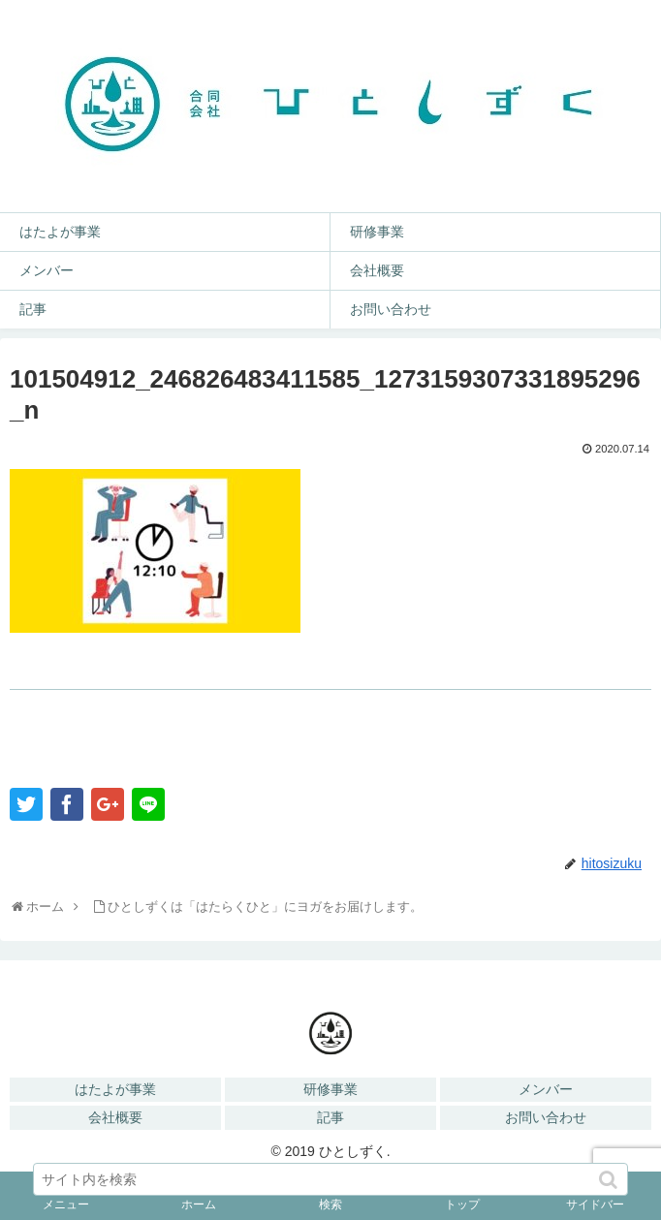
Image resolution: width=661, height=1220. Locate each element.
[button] (609, 1180)
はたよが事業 (115, 1089)
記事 (330, 1117)
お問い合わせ (545, 1117)
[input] (330, 1179)
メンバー (546, 1089)
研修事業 (330, 1089)
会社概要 (115, 1117)
